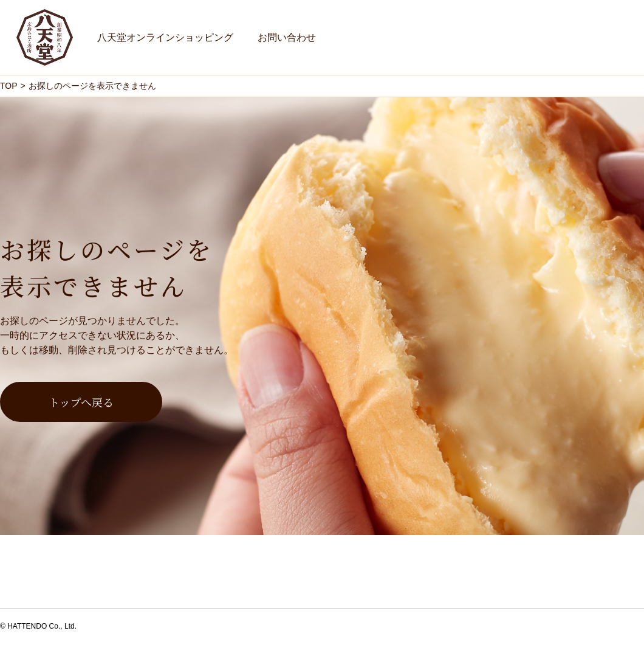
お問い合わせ (287, 37)
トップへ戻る (81, 402)
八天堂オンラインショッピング (165, 37)
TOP (9, 86)
